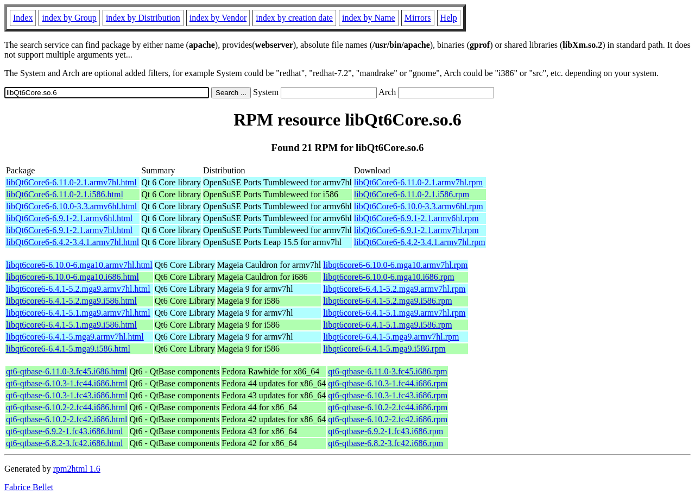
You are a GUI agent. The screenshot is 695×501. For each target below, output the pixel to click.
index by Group (69, 17)
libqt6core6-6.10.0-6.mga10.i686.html (72, 276)
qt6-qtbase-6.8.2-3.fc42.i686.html (64, 443)
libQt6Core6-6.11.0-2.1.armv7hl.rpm (418, 182)
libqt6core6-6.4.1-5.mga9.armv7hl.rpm (391, 336)
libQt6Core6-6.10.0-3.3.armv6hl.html (71, 206)
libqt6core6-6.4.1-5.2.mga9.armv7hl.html (78, 288)
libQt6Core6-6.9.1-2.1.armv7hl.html (69, 230)
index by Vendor (218, 17)
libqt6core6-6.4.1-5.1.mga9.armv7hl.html (78, 312)
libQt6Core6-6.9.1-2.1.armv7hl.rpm (416, 230)
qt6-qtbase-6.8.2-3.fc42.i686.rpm (385, 443)
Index (23, 17)
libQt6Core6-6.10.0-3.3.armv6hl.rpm (418, 206)
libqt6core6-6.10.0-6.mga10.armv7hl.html (79, 265)
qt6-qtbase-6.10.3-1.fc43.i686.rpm (387, 395)
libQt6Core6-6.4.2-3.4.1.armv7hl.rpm (419, 242)
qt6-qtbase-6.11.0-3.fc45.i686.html (66, 371)
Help (448, 17)
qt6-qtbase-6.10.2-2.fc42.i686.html (67, 419)
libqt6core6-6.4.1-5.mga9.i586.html (68, 348)
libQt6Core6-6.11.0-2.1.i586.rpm (411, 194)
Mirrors (418, 17)
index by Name (368, 17)
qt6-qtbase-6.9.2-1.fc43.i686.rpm (385, 431)
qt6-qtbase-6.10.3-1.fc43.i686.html (67, 395)
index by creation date (294, 17)
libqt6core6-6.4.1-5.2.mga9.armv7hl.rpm (394, 288)
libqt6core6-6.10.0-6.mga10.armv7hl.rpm (395, 265)
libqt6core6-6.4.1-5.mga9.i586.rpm (384, 348)
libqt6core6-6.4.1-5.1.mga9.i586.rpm (387, 324)
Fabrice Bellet (28, 487)
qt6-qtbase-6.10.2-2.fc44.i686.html (67, 407)
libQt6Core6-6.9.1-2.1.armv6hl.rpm (416, 218)
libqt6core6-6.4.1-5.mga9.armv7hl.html (75, 336)
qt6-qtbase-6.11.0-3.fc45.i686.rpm (387, 371)
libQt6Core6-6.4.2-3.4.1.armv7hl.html (72, 242)
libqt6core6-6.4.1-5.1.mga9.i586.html (71, 324)
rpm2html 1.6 (76, 468)
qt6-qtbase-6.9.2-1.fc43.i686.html (64, 431)
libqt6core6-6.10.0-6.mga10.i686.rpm (388, 276)
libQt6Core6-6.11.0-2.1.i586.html (64, 194)
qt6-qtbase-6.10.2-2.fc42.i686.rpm (387, 419)
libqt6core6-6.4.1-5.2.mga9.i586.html (71, 300)
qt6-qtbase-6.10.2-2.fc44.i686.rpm (387, 407)
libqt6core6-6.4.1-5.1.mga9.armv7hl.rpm (394, 312)
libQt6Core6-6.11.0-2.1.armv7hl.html (71, 182)
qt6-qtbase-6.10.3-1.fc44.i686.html (67, 383)
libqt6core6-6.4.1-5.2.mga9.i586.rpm (387, 300)
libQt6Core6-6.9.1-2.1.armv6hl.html (69, 218)
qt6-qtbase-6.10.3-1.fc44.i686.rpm (387, 383)
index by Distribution (143, 17)
